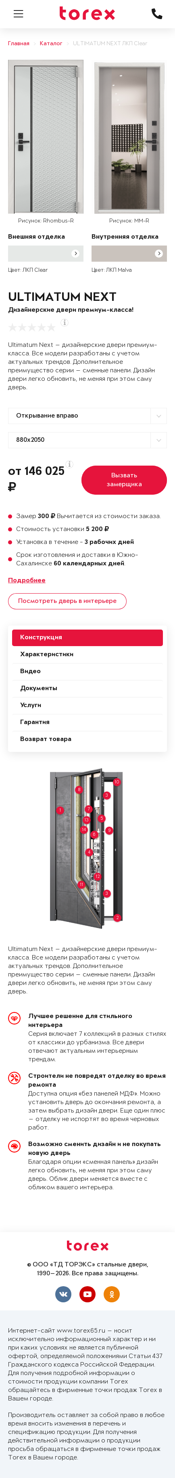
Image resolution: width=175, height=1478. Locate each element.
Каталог (51, 44)
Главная (18, 44)
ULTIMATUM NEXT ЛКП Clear (110, 44)
